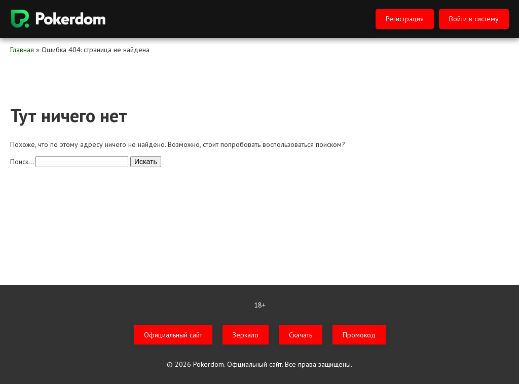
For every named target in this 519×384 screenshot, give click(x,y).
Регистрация (405, 18)
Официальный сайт (173, 334)
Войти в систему (474, 18)
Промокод (359, 334)
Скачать (300, 334)
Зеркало (245, 334)
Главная (22, 49)
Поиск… (21, 161)
